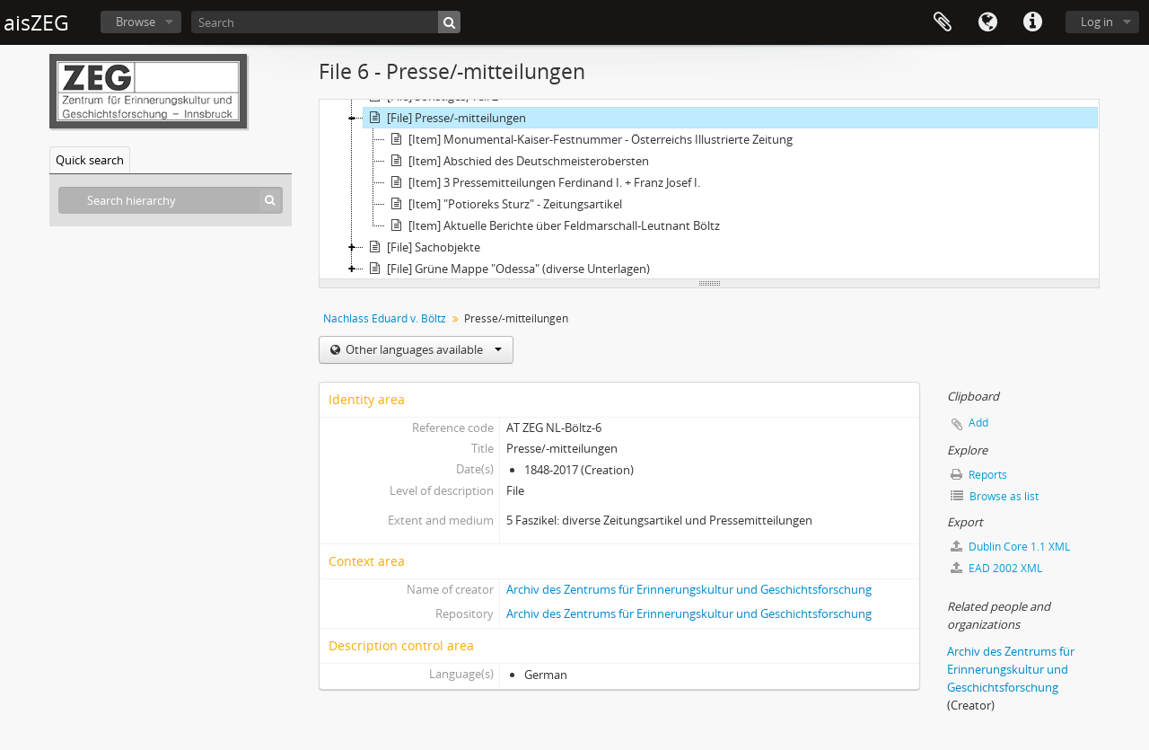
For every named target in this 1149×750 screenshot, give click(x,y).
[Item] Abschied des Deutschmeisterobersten (517, 161)
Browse (135, 21)
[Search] (325, 22)
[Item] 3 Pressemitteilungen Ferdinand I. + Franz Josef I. (542, 182)
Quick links (1032, 22)
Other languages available (422, 349)
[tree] (709, 189)
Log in (1097, 21)
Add (978, 422)
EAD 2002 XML (996, 568)
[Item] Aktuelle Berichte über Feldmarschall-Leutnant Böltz (552, 225)
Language (987, 22)
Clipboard (942, 22)
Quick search (90, 160)
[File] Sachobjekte (422, 247)
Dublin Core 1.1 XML (1010, 546)
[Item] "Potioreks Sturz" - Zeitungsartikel (503, 204)
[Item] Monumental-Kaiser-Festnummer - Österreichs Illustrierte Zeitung (589, 139)
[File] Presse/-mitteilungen (445, 117)
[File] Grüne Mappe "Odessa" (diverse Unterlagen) (507, 268)
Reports (979, 474)
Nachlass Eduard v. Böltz (384, 318)
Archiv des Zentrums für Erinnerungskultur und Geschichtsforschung (689, 589)
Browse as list (995, 496)
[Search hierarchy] (170, 200)
